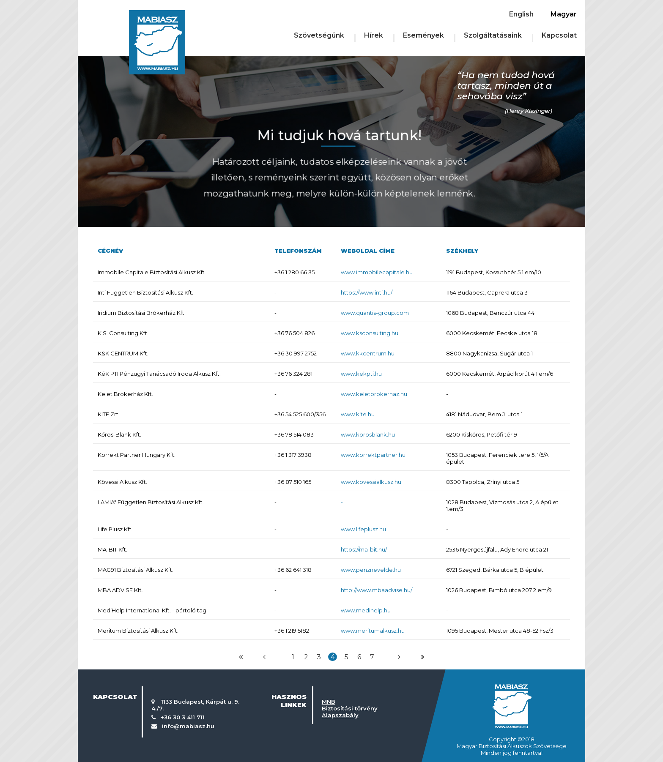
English (521, 14)
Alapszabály (340, 715)
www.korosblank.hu (368, 434)
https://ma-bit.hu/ (364, 549)
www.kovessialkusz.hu (371, 481)
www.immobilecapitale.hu (377, 272)
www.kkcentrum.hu (368, 353)
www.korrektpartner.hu (373, 454)
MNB (328, 701)
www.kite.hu (358, 414)
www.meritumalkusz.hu (373, 630)
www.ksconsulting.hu (369, 333)
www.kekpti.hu (361, 373)
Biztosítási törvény (350, 708)
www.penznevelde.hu (371, 569)
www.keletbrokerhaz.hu (374, 394)
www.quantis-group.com (375, 312)
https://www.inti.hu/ (366, 292)
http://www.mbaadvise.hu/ (376, 590)
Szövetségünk (319, 35)
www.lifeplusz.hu (363, 529)
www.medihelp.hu (366, 610)
